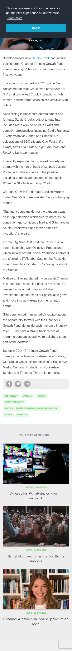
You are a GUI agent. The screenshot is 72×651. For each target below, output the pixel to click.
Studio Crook (41, 58)
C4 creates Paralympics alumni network (35, 495)
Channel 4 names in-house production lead (36, 621)
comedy (27, 396)
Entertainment (14, 402)
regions (22, 414)
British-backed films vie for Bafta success (36, 558)
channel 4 (10, 396)
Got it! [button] (36, 28)
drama (42, 396)
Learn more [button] (14, 18)
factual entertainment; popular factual (31, 408)
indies (8, 414)
